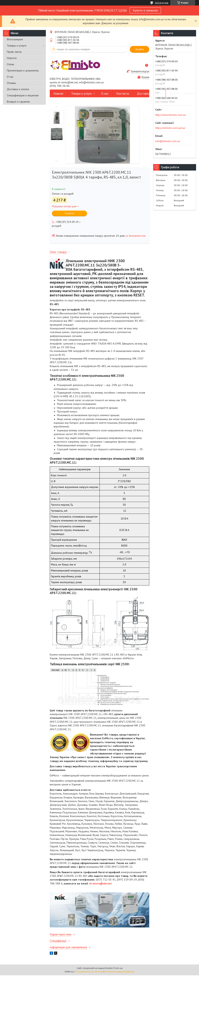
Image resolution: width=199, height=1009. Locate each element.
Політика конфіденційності (119, 971)
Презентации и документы (23, 70)
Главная (58, 93)
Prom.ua (118, 968)
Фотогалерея (15, 39)
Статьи (10, 64)
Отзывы (11, 83)
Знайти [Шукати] (139, 49)
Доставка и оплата (18, 89)
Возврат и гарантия (18, 101)
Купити (69, 213)
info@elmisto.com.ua (167, 141)
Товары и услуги (16, 45)
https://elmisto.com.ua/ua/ (170, 128)
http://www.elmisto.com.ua (170, 115)
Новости (12, 58)
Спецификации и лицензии (23, 95)
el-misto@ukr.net (100, 883)
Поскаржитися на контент (89, 971)
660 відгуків (161, 2)
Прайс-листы (14, 52)
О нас (10, 76)
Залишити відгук (140, 71)
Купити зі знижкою (145, 10)
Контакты (122, 93)
